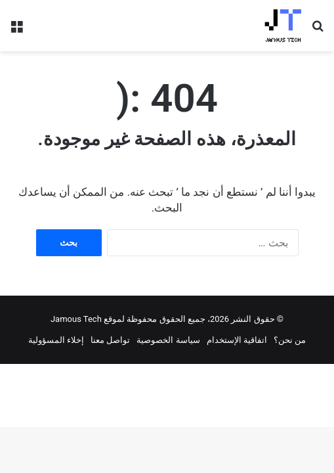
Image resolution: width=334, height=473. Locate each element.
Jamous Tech (76, 319)
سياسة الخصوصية (167, 340)
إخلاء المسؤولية (56, 340)
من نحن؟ (290, 340)
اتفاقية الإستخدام (237, 340)
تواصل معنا (110, 340)
